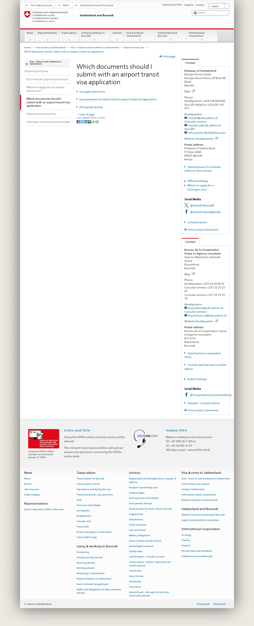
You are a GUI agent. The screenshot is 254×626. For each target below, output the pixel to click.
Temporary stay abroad (90, 557)
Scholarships (135, 551)
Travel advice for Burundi (90, 478)
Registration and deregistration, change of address (152, 480)
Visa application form (92, 91)
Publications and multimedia (197, 556)
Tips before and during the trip (94, 489)
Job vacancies (31, 489)
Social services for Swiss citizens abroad (150, 508)
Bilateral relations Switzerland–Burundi (203, 514)
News (30, 36)
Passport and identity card (143, 487)
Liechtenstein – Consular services (147, 556)
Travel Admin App (87, 537)
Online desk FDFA (77, 430)
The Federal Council (41, 5)
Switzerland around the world (96, 5)
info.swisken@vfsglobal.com (207, 132)
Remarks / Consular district (203, 403)
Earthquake (83, 510)
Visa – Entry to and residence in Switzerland (95, 47)
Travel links (83, 526)
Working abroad (86, 562)
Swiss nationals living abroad (92, 584)
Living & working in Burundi (94, 36)
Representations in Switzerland (94, 578)
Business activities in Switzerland (199, 500)
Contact (188, 62)
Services (117, 36)
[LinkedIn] (86, 121)
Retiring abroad (85, 568)
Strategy (186, 534)
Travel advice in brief (88, 484)
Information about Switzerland (199, 494)
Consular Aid (83, 521)
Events (28, 484)
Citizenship (135, 581)
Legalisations (136, 514)
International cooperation (202, 36)
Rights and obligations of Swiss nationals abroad (99, 591)
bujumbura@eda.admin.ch (205, 308)
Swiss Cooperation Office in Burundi (43, 509)
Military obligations (139, 535)
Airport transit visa (133, 47)
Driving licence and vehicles (144, 498)
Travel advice (69, 36)
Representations (47, 36)
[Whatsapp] (93, 121)
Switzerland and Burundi (171, 36)
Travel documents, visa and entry (95, 494)
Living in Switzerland (193, 489)
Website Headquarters (201, 138)
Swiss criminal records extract (145, 540)
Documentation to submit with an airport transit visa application (118, 99)
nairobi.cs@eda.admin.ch (204, 125)
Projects (186, 545)
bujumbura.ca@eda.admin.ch (207, 315)
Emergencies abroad (140, 503)
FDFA (66, 5)
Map (189, 91)
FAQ (79, 500)
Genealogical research (141, 546)
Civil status (135, 586)
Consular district (197, 222)
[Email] (97, 121)
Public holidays (197, 379)
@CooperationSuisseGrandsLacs (211, 395)
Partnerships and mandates (197, 551)
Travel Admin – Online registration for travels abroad (150, 564)
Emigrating (83, 552)
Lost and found (137, 530)
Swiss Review (136, 576)
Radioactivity (84, 516)
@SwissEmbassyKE (202, 205)
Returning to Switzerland (90, 573)
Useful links (135, 570)
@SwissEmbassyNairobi (205, 212)
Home (27, 47)
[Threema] (90, 121)
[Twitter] (82, 121)
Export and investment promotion (200, 520)
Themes (186, 540)
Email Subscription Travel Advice (94, 531)
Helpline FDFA (176, 430)
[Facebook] (78, 121)
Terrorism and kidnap (88, 505)
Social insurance (137, 524)
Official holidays (197, 181)
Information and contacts (196, 484)
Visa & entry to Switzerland (139, 36)
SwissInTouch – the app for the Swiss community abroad (149, 594)
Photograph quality (91, 107)
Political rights (136, 492)
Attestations (136, 519)
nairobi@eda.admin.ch (203, 118)
